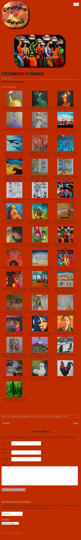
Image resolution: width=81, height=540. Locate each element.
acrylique (16, 416)
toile (65, 416)
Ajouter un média (8, 87)
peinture (46, 416)
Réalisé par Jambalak (12, 533)
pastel (38, 416)
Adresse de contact (5, 451)
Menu (76, 4)
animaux (24, 416)
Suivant (76, 423)
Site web (5, 459)
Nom (4, 443)
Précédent (6, 423)
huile (31, 416)
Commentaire (6, 465)
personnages (56, 416)
